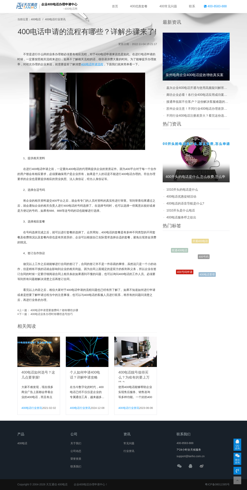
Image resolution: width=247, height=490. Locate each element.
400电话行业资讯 (55, 19)
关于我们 (75, 443)
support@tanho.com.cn (191, 456)
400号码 (204, 259)
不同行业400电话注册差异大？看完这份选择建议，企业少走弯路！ (198, 115)
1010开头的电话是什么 (182, 189)
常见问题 (129, 443)
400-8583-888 (215, 6)
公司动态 (75, 451)
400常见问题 (168, 6)
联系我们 (75, 466)
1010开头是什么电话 (180, 210)
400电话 (36, 19)
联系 (192, 6)
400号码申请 (184, 273)
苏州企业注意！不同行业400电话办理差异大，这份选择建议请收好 (198, 108)
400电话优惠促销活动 (181, 196)
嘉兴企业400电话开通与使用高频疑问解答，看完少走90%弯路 (198, 87)
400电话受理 (207, 275)
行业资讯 (129, 451)
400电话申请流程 (92, 64)
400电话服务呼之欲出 (181, 217)
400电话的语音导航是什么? (185, 203)
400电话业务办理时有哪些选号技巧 (51, 314)
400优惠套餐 (139, 6)
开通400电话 (200, 242)
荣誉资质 (75, 458)
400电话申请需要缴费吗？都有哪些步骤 (54, 310)
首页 (115, 6)
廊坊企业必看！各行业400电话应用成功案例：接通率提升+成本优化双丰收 (198, 94)
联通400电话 (179, 251)
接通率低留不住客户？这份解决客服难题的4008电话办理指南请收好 (198, 101)
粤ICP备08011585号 (217, 484)
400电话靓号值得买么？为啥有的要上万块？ (134, 377)
